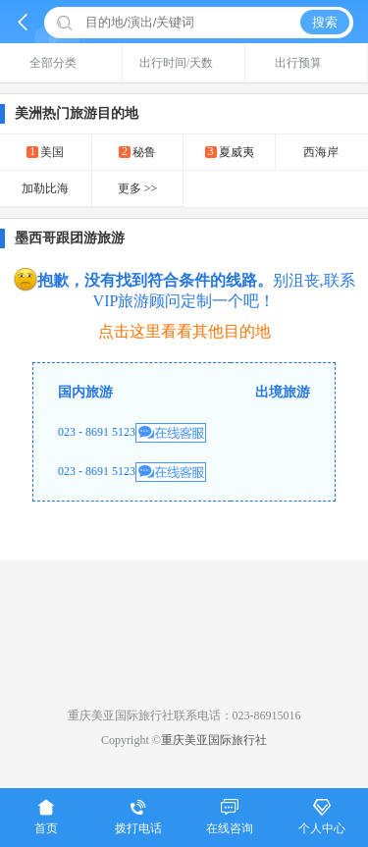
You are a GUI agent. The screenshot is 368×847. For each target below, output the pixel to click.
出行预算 (306, 63)
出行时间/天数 (183, 63)
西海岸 (321, 152)
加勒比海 (45, 188)
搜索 (325, 22)
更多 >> (138, 188)
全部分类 (60, 63)
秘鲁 (137, 151)
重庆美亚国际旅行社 (214, 740)
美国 (45, 151)
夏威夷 (229, 151)
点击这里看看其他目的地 (184, 331)
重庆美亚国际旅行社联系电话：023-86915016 (184, 715)
